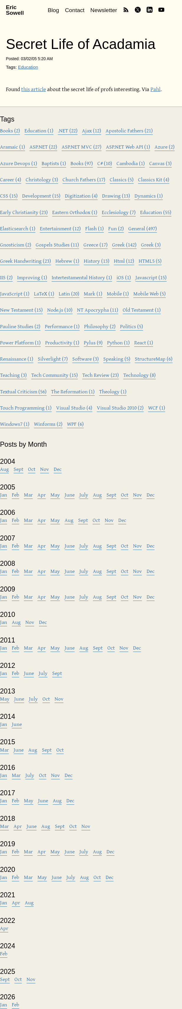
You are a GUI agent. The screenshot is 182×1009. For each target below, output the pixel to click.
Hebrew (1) (67, 261)
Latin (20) (69, 294)
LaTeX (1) (44, 294)
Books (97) (81, 163)
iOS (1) (124, 277)
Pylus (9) (93, 342)
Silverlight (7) (53, 359)
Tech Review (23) (100, 375)
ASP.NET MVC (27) (81, 147)
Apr (41, 495)
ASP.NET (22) (43, 147)
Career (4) (10, 179)
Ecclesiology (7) (119, 212)
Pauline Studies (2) (20, 326)
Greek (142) (124, 245)
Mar (28, 495)
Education (28, 67)
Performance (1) (62, 326)
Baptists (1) (54, 163)
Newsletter (103, 10)
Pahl (155, 89)
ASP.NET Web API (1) (128, 147)
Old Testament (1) (142, 310)
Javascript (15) (151, 277)
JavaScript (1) (14, 294)
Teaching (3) (13, 375)
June (70, 495)
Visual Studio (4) (74, 408)
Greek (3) (151, 245)
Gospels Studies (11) (57, 245)
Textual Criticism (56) (23, 391)
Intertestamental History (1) (82, 277)
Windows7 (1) (14, 424)
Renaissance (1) (16, 359)
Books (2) (10, 130)
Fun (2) (116, 228)
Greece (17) (95, 245)
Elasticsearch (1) (17, 228)
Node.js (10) (60, 310)
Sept (18, 469)
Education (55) (155, 212)
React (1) (143, 342)
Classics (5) (122, 179)
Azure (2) (165, 147)
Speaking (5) (116, 359)
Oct (31, 469)
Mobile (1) (118, 294)
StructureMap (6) (154, 359)
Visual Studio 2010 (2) (120, 408)
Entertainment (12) (60, 228)
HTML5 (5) (150, 261)
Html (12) (124, 261)
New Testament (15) (21, 310)
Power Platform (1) (20, 342)
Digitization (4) (81, 196)
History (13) (96, 261)
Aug (4, 469)
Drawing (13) (116, 196)
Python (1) (118, 342)
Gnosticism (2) (15, 245)
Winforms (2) (48, 424)
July (83, 495)
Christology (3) (42, 179)
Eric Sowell (15, 10)
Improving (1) (32, 277)
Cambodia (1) (131, 163)
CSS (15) (9, 196)
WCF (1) (156, 408)
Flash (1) (94, 228)
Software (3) (85, 359)
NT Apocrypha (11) (97, 310)
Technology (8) (139, 375)
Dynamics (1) (149, 196)
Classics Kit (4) (153, 179)
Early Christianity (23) (24, 212)
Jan (3, 495)
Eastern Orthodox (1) (74, 212)
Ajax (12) (91, 130)
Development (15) (41, 196)
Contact (74, 10)
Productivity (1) (62, 342)
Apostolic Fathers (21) (129, 130)
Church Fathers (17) (84, 179)
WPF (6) (75, 424)
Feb (15, 495)
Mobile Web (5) (149, 294)
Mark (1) (93, 294)
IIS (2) (6, 277)
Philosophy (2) (100, 326)
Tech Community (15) (54, 375)
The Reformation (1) (73, 391)
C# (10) (104, 163)
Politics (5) (131, 326)
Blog (53, 10)
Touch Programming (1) (26, 408)
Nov (44, 469)
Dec (58, 469)
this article (33, 89)
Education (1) (38, 130)
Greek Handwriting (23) (25, 261)
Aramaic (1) (12, 147)
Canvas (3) (160, 163)
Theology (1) (113, 391)
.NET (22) (68, 130)
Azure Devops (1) (18, 163)
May (55, 495)
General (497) (142, 228)
